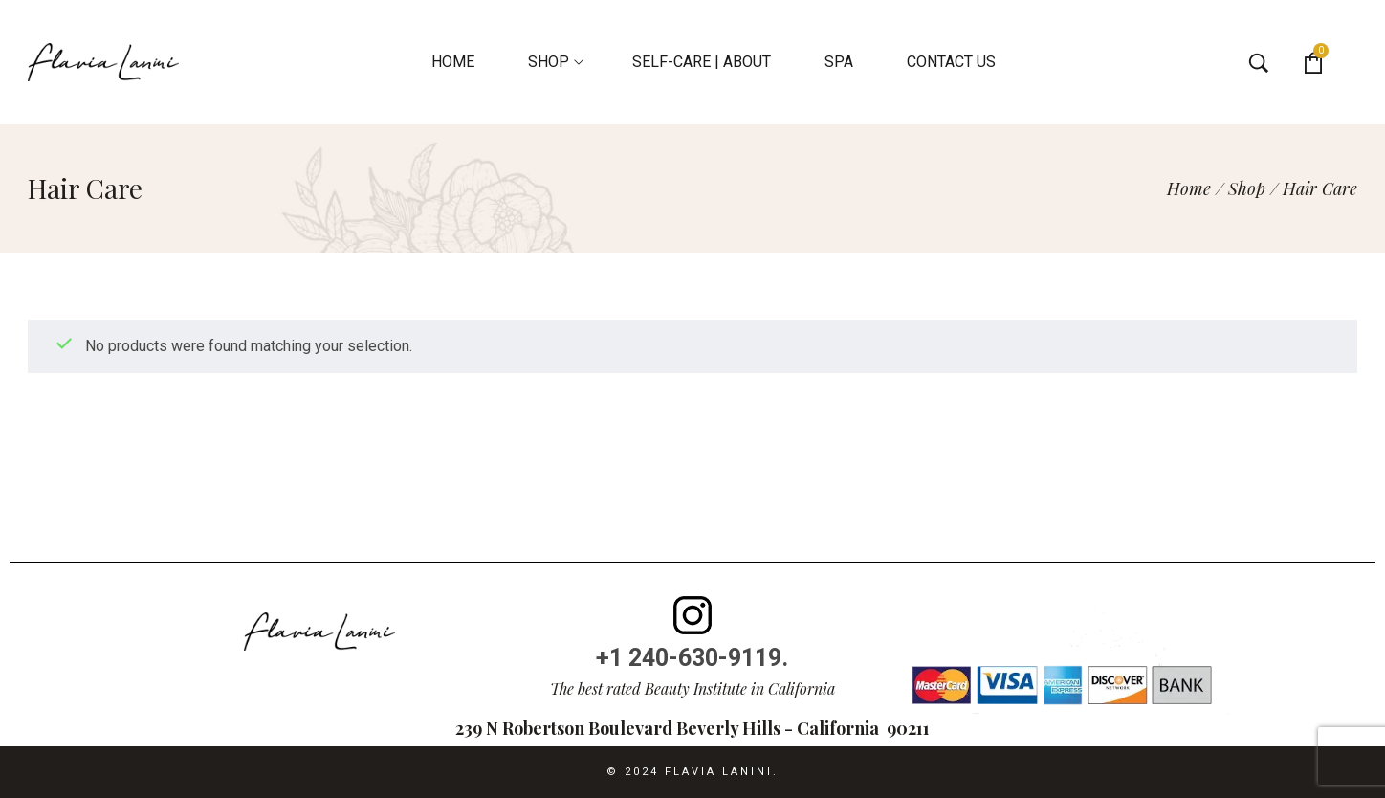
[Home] (1189, 188)
